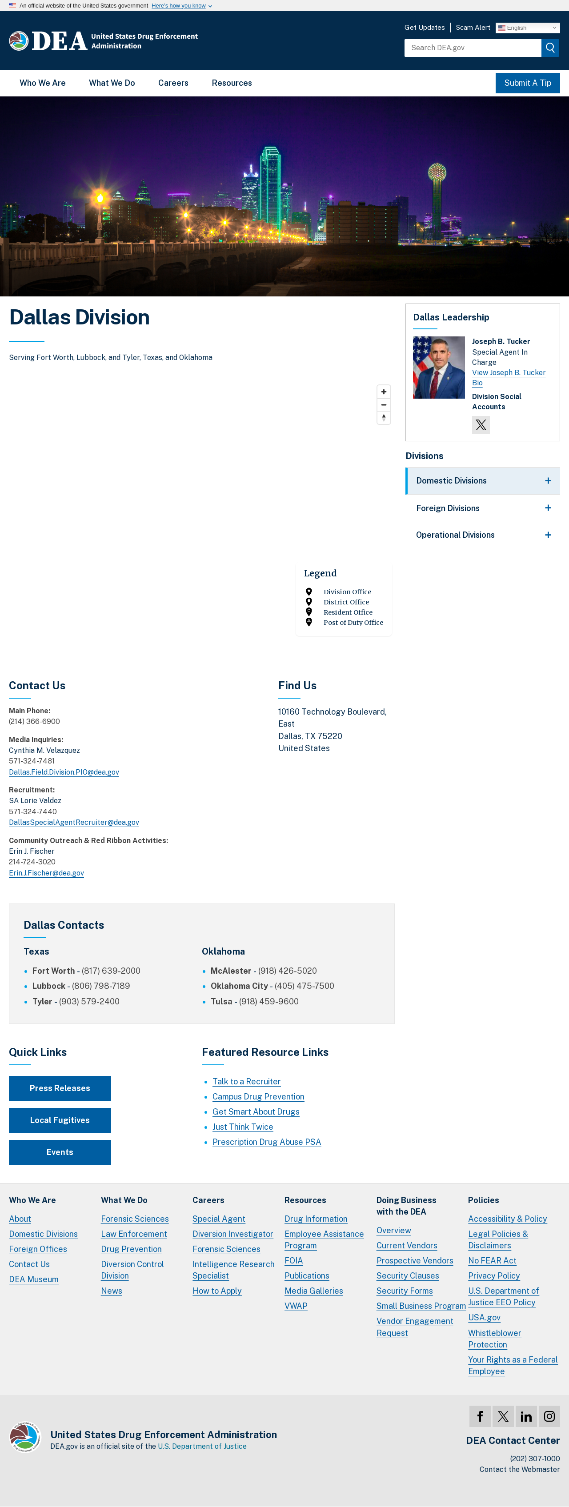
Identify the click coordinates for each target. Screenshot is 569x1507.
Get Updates (425, 27)
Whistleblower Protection (494, 1338)
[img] (550, 48)
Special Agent (218, 1218)
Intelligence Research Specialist (233, 1269)
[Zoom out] (383, 404)
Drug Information (316, 1218)
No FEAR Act (492, 1260)
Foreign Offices (38, 1249)
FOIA (293, 1260)
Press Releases (60, 1088)
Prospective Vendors (415, 1260)
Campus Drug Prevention (258, 1096)
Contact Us (29, 1264)
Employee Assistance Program (324, 1239)
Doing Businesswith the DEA (407, 1205)
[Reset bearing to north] (383, 417)
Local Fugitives (60, 1120)
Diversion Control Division (132, 1269)
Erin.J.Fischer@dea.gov (46, 873)
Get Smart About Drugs (256, 1111)
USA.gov (484, 1317)
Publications (306, 1275)
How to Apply (217, 1290)
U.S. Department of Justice (202, 1446)
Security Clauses (408, 1275)
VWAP (296, 1306)
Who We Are (43, 83)
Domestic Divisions (43, 1234)
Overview (394, 1230)
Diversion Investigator (232, 1234)
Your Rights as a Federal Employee (513, 1365)
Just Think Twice (242, 1126)
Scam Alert (473, 27)
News (111, 1290)
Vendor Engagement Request (415, 1326)
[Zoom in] (383, 391)
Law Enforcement (134, 1234)
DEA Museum (34, 1279)
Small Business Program (421, 1306)
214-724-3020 (32, 862)
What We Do (112, 83)
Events (60, 1152)
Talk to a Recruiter (246, 1081)
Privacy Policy (494, 1275)
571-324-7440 (33, 811)
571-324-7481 (32, 761)
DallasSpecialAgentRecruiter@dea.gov (74, 822)
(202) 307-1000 (535, 1459)
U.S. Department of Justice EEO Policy (503, 1296)
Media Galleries (313, 1290)
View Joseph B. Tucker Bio (509, 377)
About (20, 1218)
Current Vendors (407, 1245)
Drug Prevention (131, 1249)
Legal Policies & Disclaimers (498, 1239)
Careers (173, 83)
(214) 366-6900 (34, 721)
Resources (232, 83)
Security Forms (405, 1290)
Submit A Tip (528, 83)
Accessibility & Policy (507, 1218)
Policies (483, 1200)
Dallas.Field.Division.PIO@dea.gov (64, 772)
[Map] (202, 514)
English (512, 27)
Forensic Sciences (135, 1218)
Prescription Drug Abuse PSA (266, 1142)
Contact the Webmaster (520, 1469)
